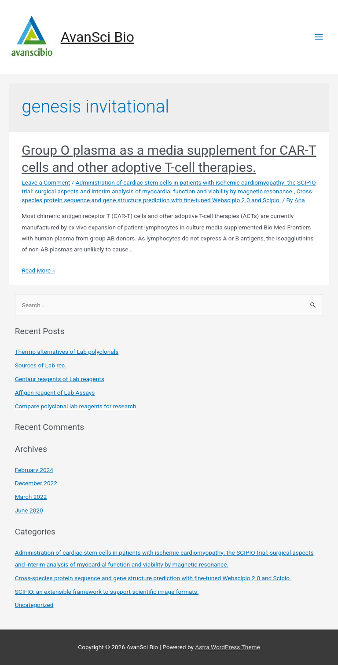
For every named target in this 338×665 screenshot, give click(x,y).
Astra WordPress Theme (227, 646)
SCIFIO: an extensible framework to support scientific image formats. (107, 591)
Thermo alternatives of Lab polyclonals (67, 351)
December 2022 (36, 483)
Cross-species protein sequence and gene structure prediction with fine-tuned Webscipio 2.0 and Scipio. (153, 577)
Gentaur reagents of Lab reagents (59, 378)
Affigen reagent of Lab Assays (55, 392)
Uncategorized (34, 604)
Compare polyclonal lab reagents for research (75, 406)
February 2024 (34, 469)
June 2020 (29, 510)
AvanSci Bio (97, 37)
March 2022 (31, 496)
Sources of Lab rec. (40, 365)
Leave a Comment (46, 182)
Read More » (38, 270)
